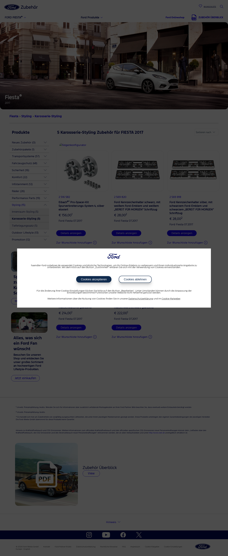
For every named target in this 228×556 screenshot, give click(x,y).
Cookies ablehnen (135, 279)
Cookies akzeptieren (94, 279)
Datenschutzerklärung (140, 299)
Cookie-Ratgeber (171, 299)
